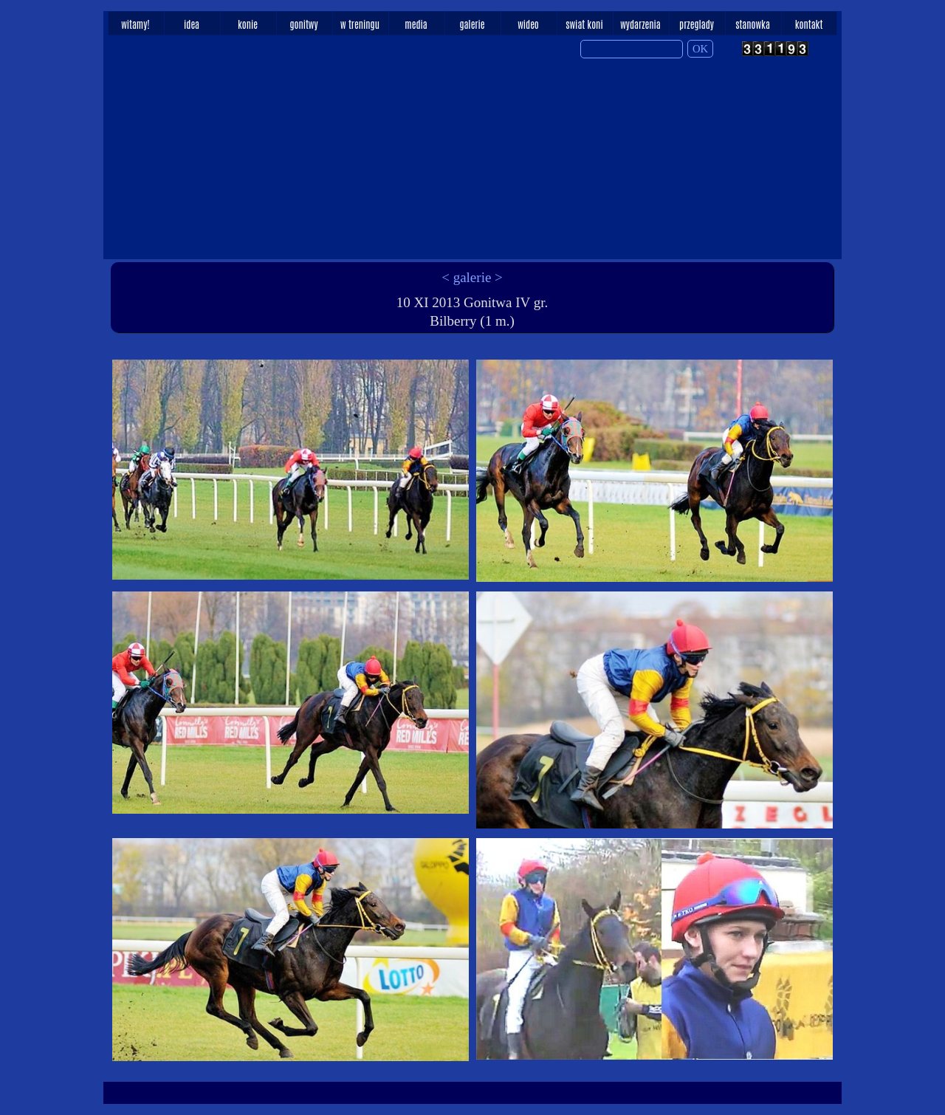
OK (700, 49)
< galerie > (472, 277)
